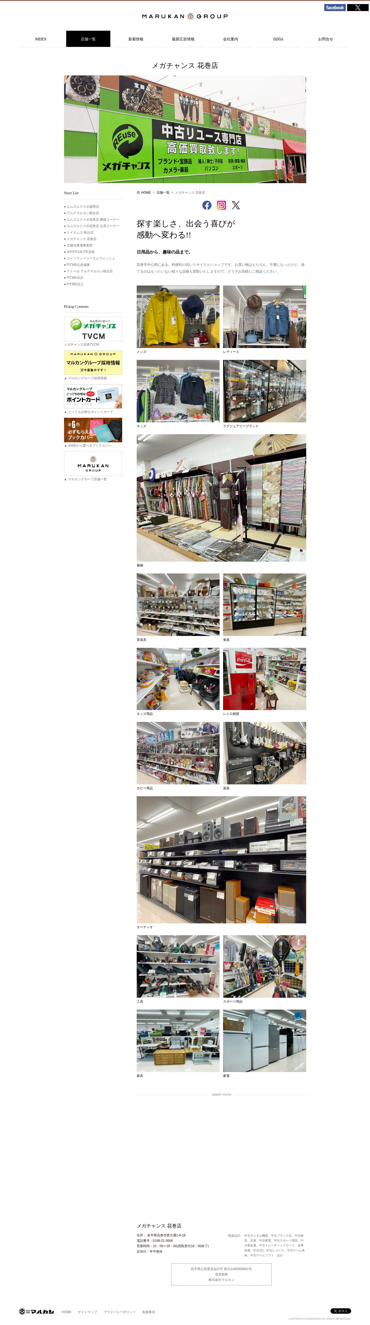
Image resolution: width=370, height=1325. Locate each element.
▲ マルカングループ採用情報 (93, 365)
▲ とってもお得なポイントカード (93, 399)
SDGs (278, 39)
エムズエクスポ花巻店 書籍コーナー (93, 219)
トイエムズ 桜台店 (80, 232)
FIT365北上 (75, 284)
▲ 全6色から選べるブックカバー (93, 432)
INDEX (41, 39)
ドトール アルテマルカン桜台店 (90, 271)
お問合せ (325, 39)
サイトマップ (87, 1312)
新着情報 (135, 39)
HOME (146, 192)
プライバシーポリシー (120, 1312)
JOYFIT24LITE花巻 (81, 252)
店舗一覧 (88, 39)
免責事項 (148, 1312)
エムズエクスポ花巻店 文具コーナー (93, 226)
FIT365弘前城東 (78, 265)
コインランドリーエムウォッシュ (91, 258)
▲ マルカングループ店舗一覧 (93, 466)
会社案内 (230, 39)
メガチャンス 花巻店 (82, 239)
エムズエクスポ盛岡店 (83, 206)
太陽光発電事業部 (80, 245)
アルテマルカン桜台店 (83, 213)
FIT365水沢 (75, 278)
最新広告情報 (183, 39)
